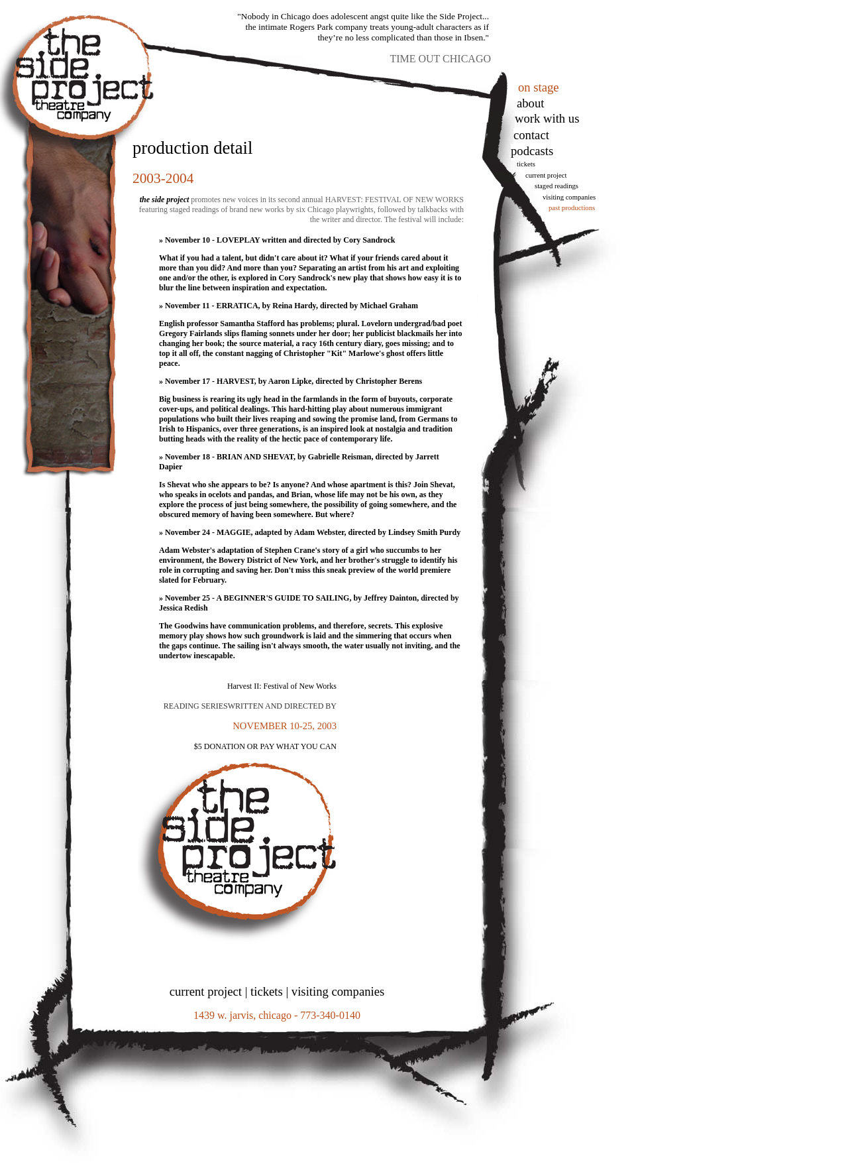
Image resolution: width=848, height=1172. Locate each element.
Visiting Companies (569, 197)
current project (206, 991)
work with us (547, 118)
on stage (538, 87)
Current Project (545, 175)
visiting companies (338, 991)
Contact (531, 135)
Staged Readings (556, 186)
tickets (526, 164)
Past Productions (572, 207)
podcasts (532, 151)
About (530, 103)
